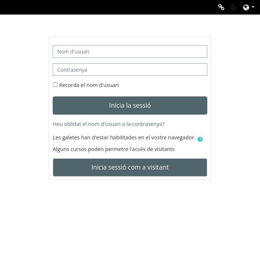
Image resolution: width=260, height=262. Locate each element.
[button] (233, 7)
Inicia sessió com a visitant (130, 167)
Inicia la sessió (130, 105)
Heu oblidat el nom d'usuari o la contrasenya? (108, 123)
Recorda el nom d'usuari (89, 85)
